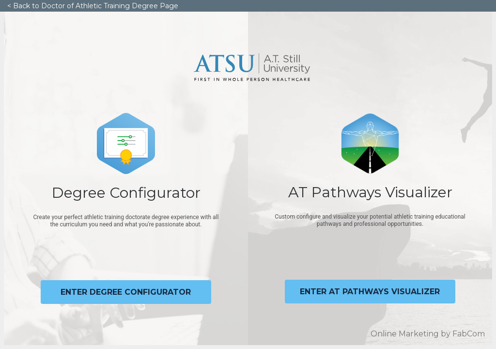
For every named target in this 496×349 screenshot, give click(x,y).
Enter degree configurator (126, 292)
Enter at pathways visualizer (370, 291)
